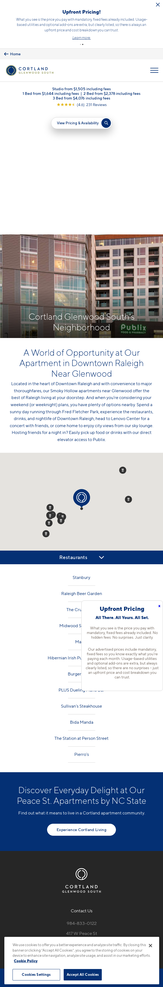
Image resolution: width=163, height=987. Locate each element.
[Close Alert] (32, 6)
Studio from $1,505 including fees (81, 87)
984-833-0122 (82, 799)
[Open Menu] (154, 69)
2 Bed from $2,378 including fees (112, 92)
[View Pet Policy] (81, 840)
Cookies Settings (36, 974)
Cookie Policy (26, 961)
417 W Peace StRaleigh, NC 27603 (81, 813)
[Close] (150, 946)
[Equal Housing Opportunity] (70, 829)
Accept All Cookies (83, 974)
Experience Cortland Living (81, 706)
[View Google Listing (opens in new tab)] (82, 103)
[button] (80, 43)
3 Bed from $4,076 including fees (81, 97)
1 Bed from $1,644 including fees (51, 92)
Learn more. (119, 37)
